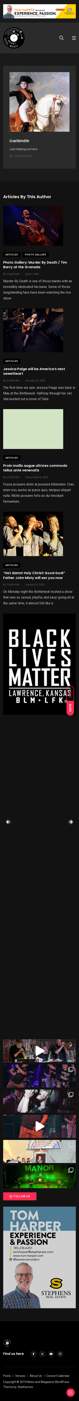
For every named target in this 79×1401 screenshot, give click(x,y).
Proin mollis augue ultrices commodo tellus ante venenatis (35, 468)
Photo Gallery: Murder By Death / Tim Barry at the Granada (35, 264)
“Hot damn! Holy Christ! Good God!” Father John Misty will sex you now (34, 575)
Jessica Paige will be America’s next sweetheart (34, 371)
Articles (11, 254)
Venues (20, 1376)
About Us (36, 1376)
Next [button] (70, 822)
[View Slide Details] (39, 664)
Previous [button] (8, 822)
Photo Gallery (35, 254)
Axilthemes (25, 1387)
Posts (7, 1376)
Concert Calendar (58, 1376)
